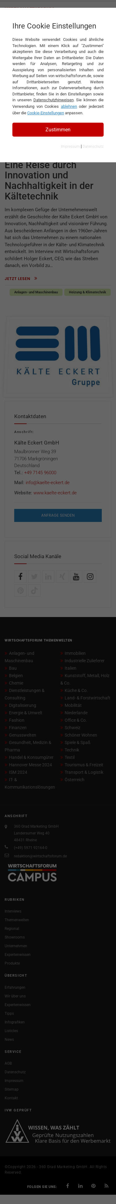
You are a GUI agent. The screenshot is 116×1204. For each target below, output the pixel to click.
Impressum (70, 146)
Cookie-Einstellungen (45, 113)
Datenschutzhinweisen (53, 100)
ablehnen (69, 106)
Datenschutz (93, 146)
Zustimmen (58, 130)
